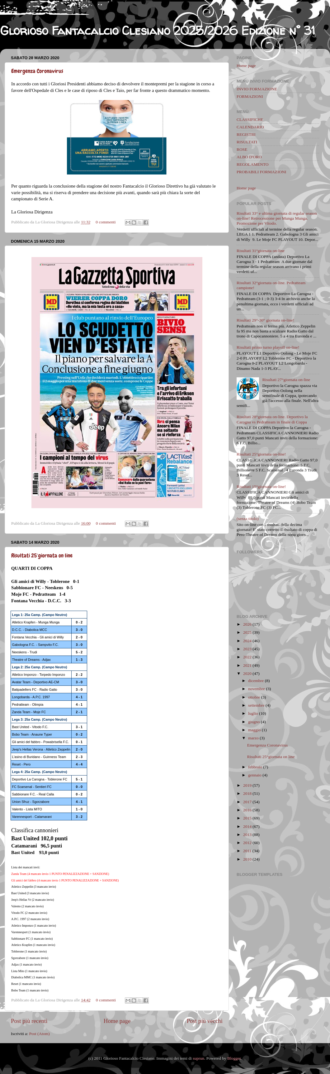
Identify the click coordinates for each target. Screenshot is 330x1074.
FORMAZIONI (250, 96)
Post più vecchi (205, 1021)
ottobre (254, 697)
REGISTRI (246, 134)
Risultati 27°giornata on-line (286, 379)
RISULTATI (247, 142)
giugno (254, 721)
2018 (247, 793)
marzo (253, 738)
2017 (247, 802)
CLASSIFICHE (250, 119)
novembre (256, 688)
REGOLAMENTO (253, 164)
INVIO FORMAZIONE (257, 89)
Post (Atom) (39, 1033)
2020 (247, 673)
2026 (247, 624)
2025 (247, 632)
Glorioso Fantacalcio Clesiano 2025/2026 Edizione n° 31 (157, 30)
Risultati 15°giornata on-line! (261, 486)
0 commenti (106, 222)
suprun (198, 1058)
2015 (247, 818)
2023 (247, 649)
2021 (247, 665)
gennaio (255, 775)
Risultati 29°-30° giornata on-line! (265, 320)
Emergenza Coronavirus (37, 70)
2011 (247, 850)
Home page (117, 1021)
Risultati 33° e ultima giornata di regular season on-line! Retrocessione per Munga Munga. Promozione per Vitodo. (277, 218)
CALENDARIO (250, 127)
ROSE (242, 149)
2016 (247, 810)
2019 (247, 785)
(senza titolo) (248, 518)
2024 (247, 640)
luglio (253, 713)
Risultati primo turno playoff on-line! (268, 347)
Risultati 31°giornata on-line (261, 250)
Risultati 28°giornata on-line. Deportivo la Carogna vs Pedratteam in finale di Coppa (272, 419)
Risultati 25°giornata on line (42, 555)
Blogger (234, 1058)
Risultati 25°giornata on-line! (261, 454)
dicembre (256, 680)
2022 (247, 657)
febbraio (255, 767)
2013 (247, 834)
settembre (256, 705)
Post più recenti (29, 1021)
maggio (254, 730)
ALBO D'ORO (249, 157)
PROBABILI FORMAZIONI (261, 171)
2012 (247, 842)
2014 (247, 826)
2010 (247, 859)
